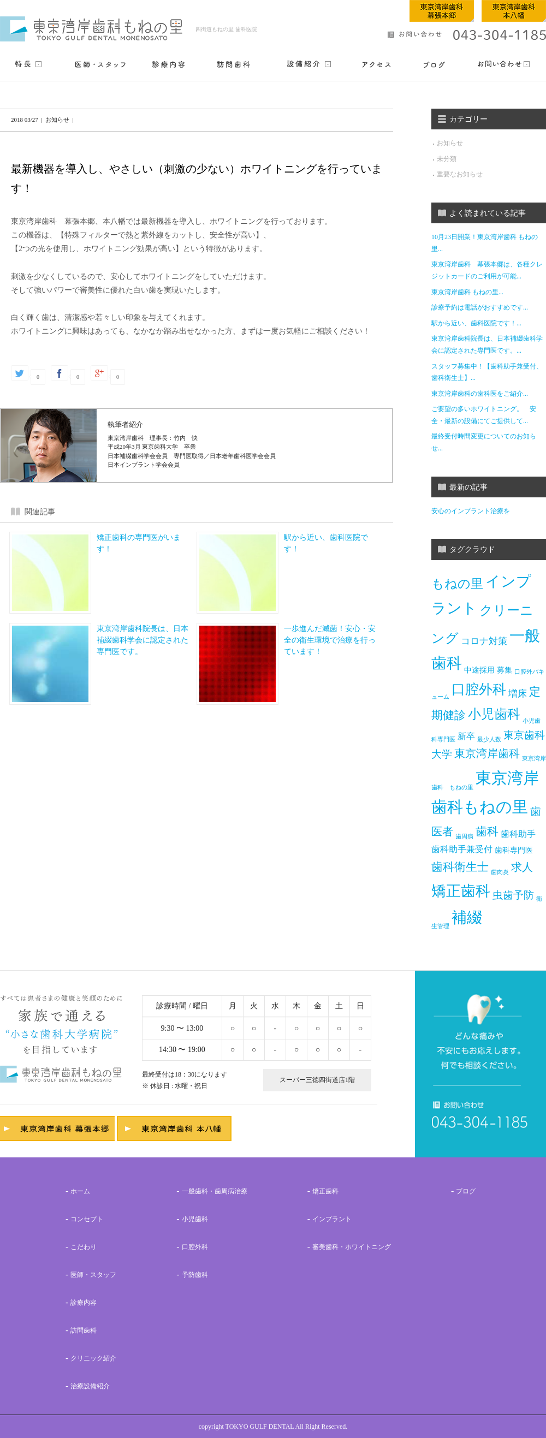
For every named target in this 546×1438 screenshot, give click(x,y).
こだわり (83, 1247)
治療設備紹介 (90, 1386)
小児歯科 (195, 1219)
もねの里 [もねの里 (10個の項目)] (457, 584)
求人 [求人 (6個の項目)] (522, 867)
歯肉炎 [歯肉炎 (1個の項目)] (500, 872)
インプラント (332, 1219)
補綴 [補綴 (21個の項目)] (467, 917)
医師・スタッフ (93, 1275)
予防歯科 (195, 1275)
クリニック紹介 (93, 1358)
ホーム (80, 1191)
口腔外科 (195, 1247)
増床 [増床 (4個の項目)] (517, 693)
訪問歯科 (83, 1330)
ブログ (466, 1191)
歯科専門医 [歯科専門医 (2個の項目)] (514, 850)
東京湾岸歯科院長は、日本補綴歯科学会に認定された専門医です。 (142, 640)
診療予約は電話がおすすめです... (479, 307)
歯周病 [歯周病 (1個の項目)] (464, 837)
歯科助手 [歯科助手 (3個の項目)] (518, 834)
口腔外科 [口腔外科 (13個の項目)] (479, 689)
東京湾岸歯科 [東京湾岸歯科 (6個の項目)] (487, 753)
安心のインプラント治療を (470, 511)
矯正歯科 (325, 1191)
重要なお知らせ (460, 174)
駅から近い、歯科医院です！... (476, 323)
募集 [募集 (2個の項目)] (504, 670)
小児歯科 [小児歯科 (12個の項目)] (494, 713)
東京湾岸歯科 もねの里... (467, 292)
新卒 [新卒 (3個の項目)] (466, 736)
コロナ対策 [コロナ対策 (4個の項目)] (484, 641)
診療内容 (83, 1302)
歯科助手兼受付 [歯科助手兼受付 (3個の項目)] (461, 849)
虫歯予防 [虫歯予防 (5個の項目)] (513, 894)
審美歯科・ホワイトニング (351, 1247)
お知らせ (450, 143)
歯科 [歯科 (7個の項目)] (487, 831)
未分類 (446, 159)
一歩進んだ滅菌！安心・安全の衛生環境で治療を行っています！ (330, 640)
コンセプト (86, 1219)
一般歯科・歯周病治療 (214, 1191)
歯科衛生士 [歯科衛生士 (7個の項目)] (460, 867)
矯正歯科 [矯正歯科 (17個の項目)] (460, 891)
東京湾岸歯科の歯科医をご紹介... (479, 393)
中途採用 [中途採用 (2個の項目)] (479, 670)
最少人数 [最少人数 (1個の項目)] (489, 739)
